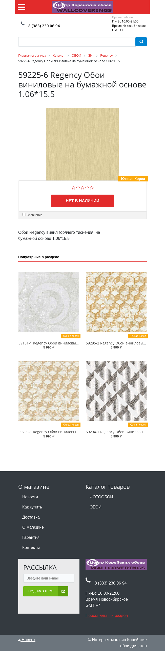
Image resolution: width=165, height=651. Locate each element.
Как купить (32, 507)
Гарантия (30, 537)
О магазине (33, 527)
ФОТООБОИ (101, 497)
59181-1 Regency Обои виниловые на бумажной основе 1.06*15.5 (75, 343)
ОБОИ (95, 507)
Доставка (31, 517)
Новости (30, 497)
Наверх (26, 640)
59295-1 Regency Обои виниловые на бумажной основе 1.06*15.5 (75, 431)
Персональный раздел (107, 615)
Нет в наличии (82, 201)
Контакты (31, 547)
